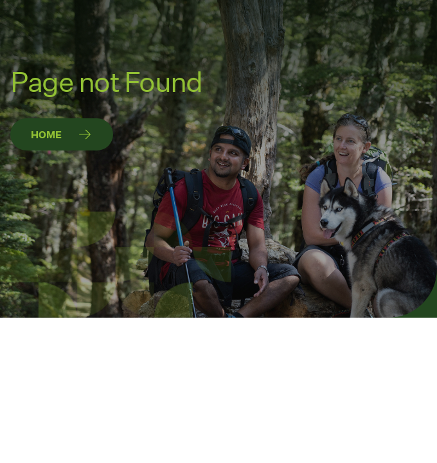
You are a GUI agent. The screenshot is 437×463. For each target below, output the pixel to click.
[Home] (61, 134)
